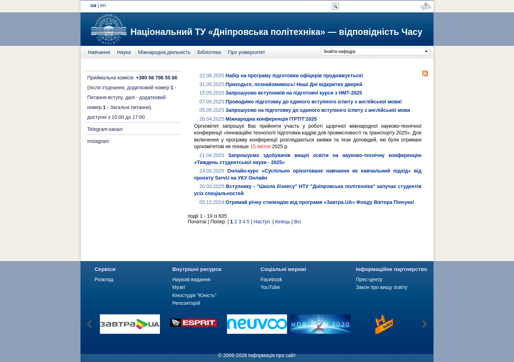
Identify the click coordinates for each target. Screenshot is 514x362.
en (103, 5)
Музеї (178, 287)
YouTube (270, 287)
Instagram (98, 141)
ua (93, 5)
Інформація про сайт (272, 355)
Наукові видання (191, 279)
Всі (297, 221)
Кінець (282, 221)
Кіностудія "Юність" (194, 295)
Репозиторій (186, 303)
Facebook (271, 279)
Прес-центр (369, 279)
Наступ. (262, 221)
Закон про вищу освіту (381, 287)
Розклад (104, 279)
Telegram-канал (104, 129)
